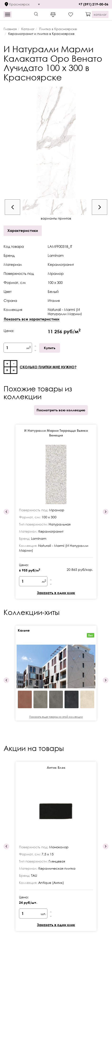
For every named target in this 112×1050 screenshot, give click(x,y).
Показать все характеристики (31, 319)
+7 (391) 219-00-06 (93, 4)
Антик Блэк (56, 767)
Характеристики (22, 230)
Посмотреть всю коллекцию (61, 410)
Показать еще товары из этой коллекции (56, 716)
